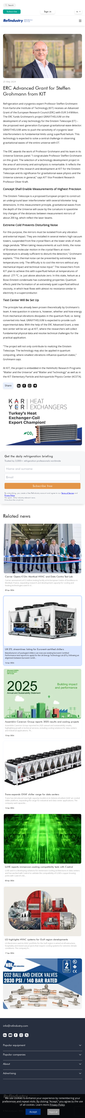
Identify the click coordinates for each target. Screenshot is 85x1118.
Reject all (53, 1112)
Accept (33, 1111)
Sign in (47, 11)
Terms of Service (67, 493)
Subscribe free (42, 486)
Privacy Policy (10, 495)
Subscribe (12, 11)
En (77, 12)
